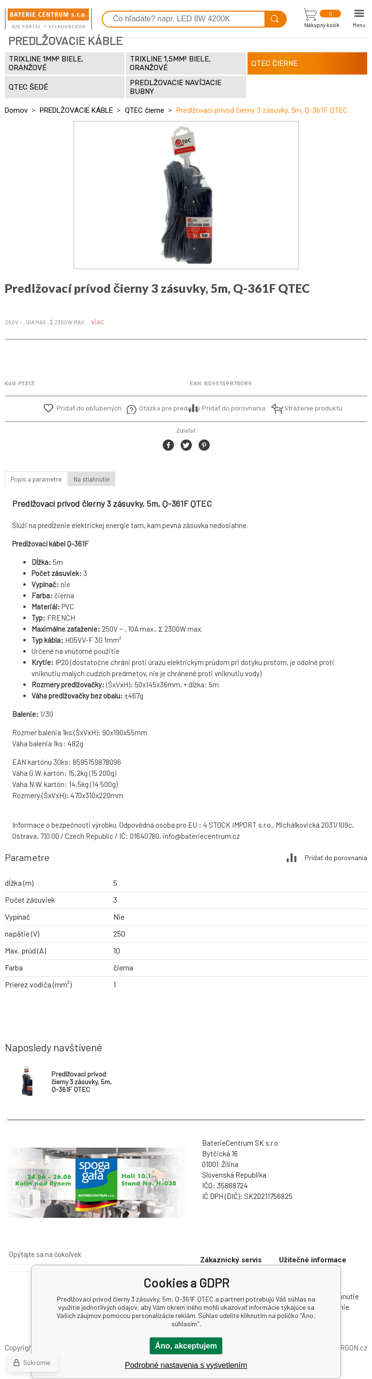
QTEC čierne (144, 110)
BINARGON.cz (345, 1347)
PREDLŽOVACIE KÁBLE (76, 110)
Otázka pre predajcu (162, 408)
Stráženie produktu (307, 408)
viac (97, 321)
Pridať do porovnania (233, 408)
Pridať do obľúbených (89, 408)
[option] (186, 195)
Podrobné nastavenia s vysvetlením (186, 1365)
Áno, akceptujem (186, 1346)
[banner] (48, 19)
